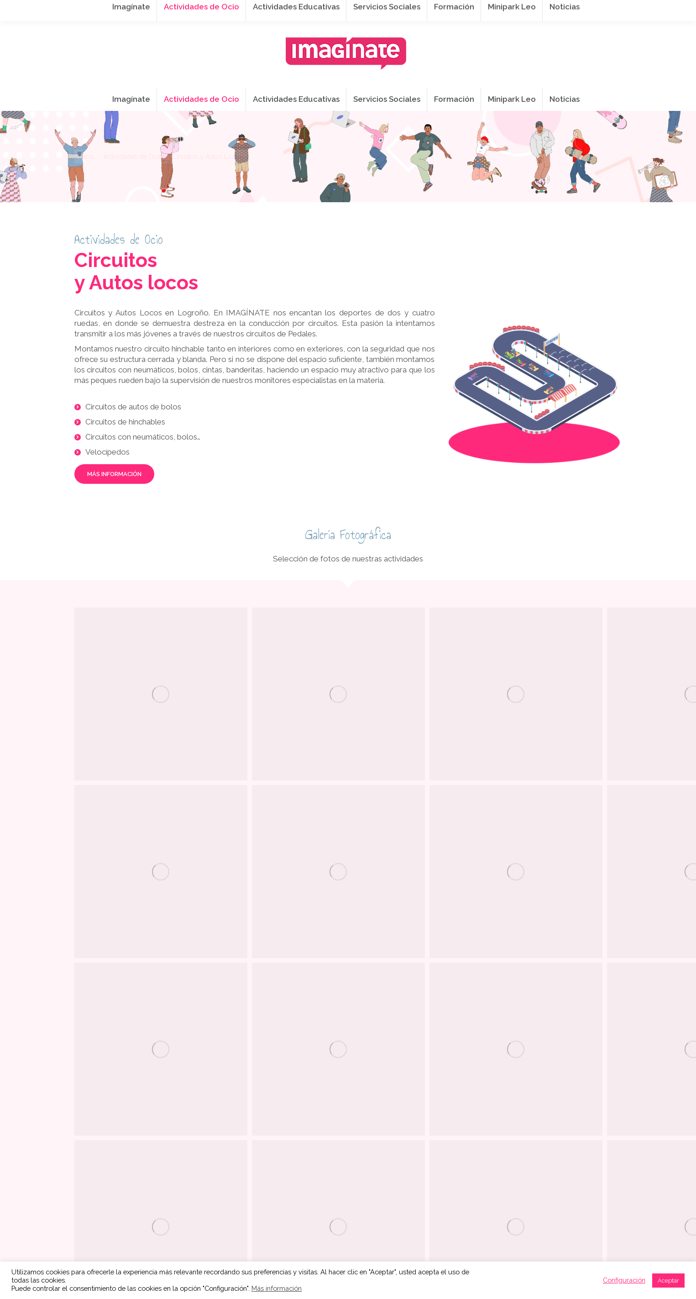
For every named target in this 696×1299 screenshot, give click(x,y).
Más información (276, 1288)
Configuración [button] (624, 1280)
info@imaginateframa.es (312, 9)
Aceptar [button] (668, 1280)
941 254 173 (232, 9)
